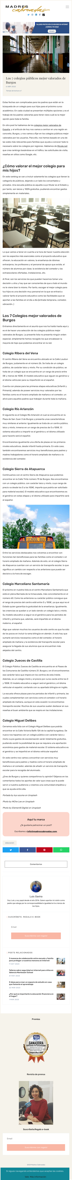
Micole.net (62, 146)
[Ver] (67, 7)
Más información (38, 1177)
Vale (27, 1177)
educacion (9, 843)
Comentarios (36, 864)
